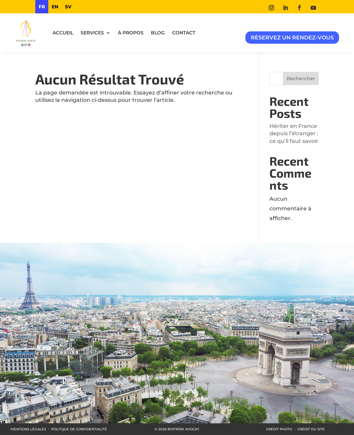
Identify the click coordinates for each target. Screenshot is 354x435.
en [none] (55, 7)
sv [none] (68, 7)
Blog (158, 33)
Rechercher (301, 78)
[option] (55, 6)
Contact (183, 33)
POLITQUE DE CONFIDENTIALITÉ (79, 429)
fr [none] (42, 7)
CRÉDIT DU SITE (311, 429)
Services (92, 33)
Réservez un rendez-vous (292, 37)
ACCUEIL (63, 33)
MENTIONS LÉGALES (28, 429)
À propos (131, 33)
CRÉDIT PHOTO (279, 429)
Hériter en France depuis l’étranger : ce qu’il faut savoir (293, 133)
